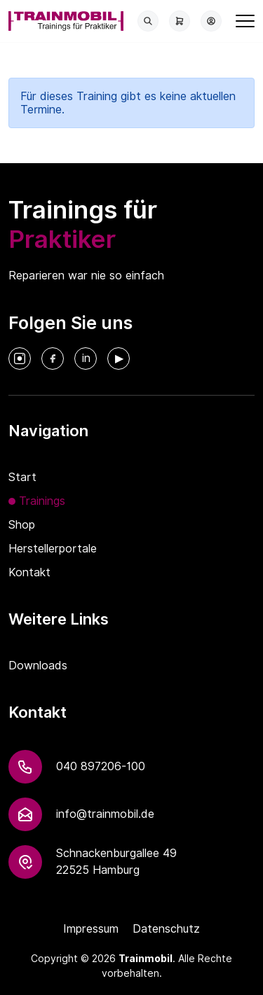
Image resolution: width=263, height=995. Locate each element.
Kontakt (29, 572)
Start (22, 477)
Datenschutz (166, 928)
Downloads (37, 665)
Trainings (42, 501)
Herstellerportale (52, 548)
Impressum (91, 928)
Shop (21, 524)
